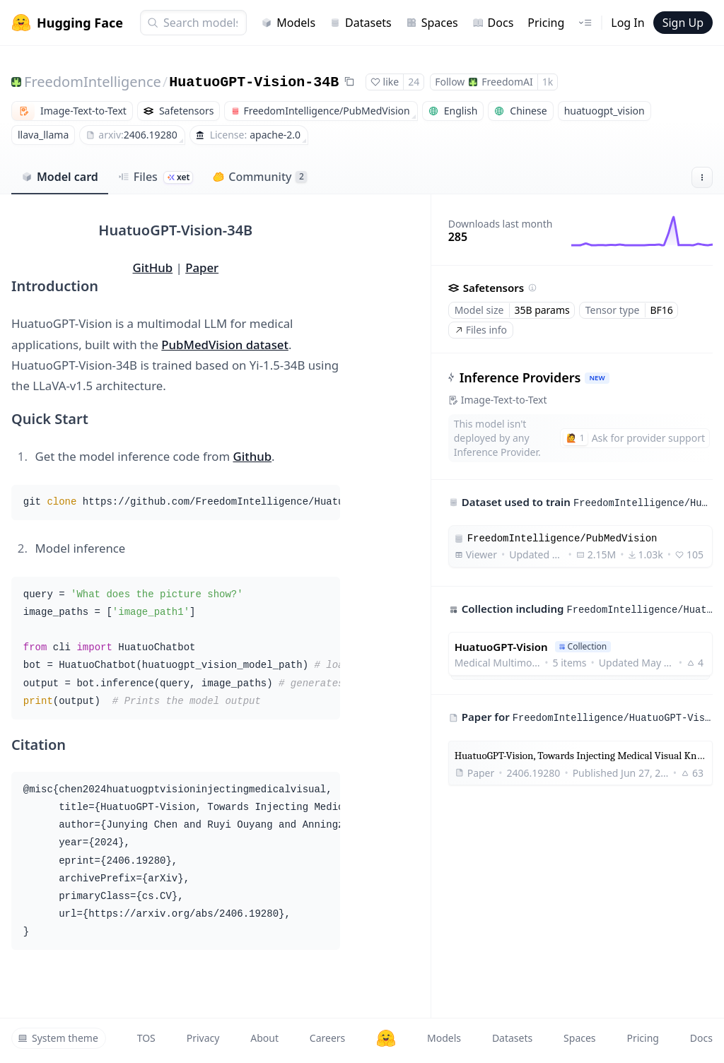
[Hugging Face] (386, 1038)
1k (547, 81)
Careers (327, 1038)
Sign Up (682, 22)
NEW (597, 377)
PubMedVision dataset (224, 344)
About (264, 1038)
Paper (201, 267)
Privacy (203, 1038)
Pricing (545, 22)
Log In (627, 22)
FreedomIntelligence (92, 81)
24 (413, 81)
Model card (59, 176)
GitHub (153, 267)
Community (260, 176)
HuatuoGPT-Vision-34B (254, 82)
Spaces (432, 22)
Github (252, 456)
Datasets (360, 22)
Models (288, 22)
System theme (58, 1038)
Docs (493, 22)
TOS (146, 1038)
